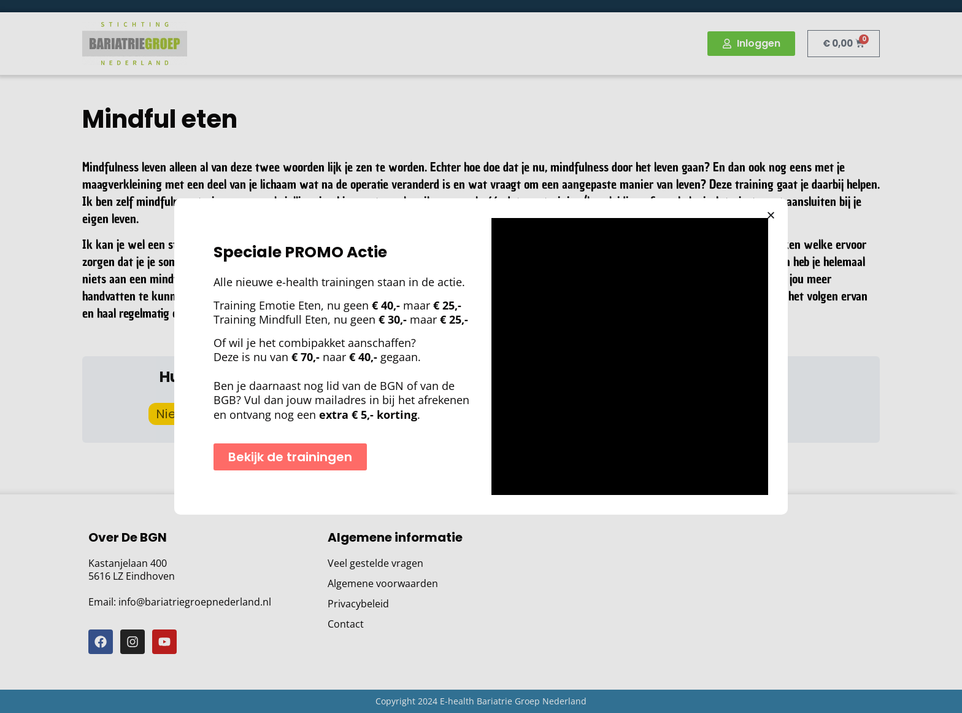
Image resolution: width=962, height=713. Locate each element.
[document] (481, 356)
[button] (770, 215)
